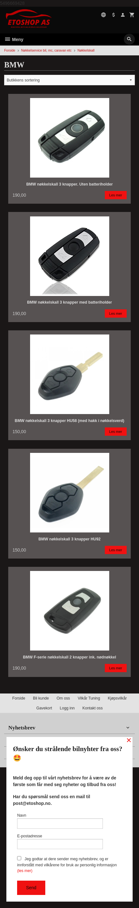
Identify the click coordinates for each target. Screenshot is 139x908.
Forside (9, 50)
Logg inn (67, 708)
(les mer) (24, 871)
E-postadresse (60, 841)
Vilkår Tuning (89, 698)
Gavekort (44, 708)
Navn (60, 821)
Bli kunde (41, 698)
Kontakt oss (92, 708)
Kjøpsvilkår (117, 698)
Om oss (63, 698)
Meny (13, 39)
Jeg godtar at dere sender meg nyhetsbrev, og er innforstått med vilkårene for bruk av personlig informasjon (67, 864)
